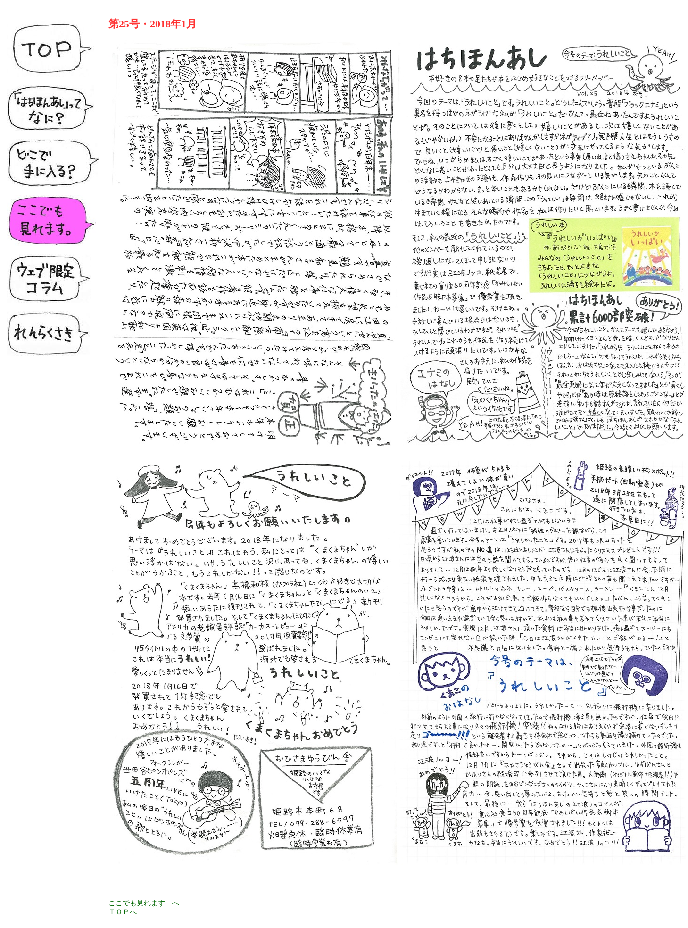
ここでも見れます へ (143, 903)
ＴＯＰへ (122, 912)
